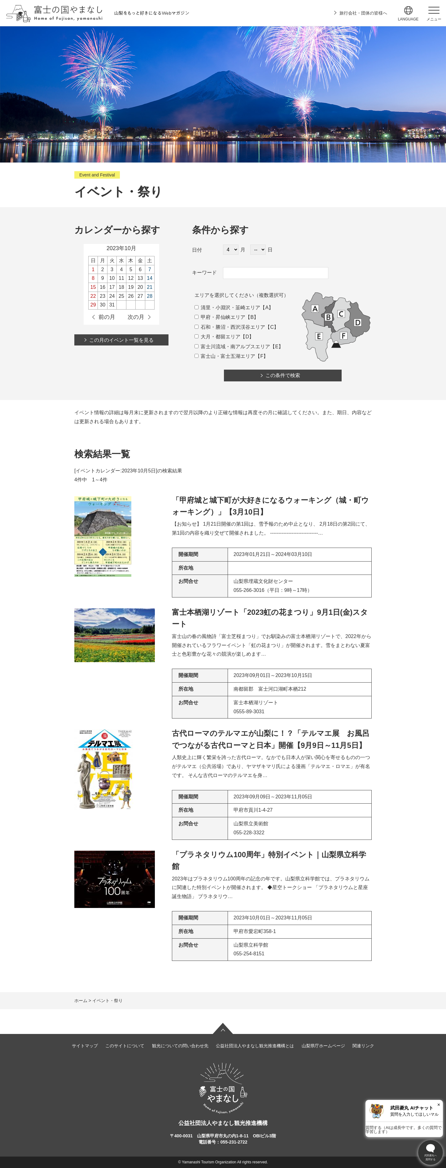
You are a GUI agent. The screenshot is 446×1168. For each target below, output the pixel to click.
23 (102, 296)
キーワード (204, 272)
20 (140, 287)
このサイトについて (124, 1045)
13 (140, 278)
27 (140, 296)
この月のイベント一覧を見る (121, 340)
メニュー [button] (433, 19)
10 (112, 278)
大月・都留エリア (217, 336)
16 (102, 287)
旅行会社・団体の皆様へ (363, 13)
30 (102, 304)
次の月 (136, 317)
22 (93, 296)
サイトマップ (85, 1045)
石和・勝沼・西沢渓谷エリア (230, 327)
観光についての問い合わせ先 (180, 1045)
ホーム (80, 1000)
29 (93, 304)
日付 (197, 250)
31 (112, 304)
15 (93, 287)
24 (112, 296)
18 (121, 287)
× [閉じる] (438, 1104)
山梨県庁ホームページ (323, 1045)
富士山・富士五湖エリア (225, 356)
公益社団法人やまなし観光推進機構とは (255, 1045)
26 (131, 296)
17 (112, 287)
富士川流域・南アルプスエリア (232, 346)
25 (121, 296)
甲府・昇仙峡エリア (220, 317)
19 (131, 287)
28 (149, 296)
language (408, 19)
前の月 (106, 317)
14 (149, 278)
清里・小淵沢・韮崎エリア (227, 307)
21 (149, 287)
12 (131, 278)
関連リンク (363, 1045)
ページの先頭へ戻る (223, 1028)
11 (121, 278)
